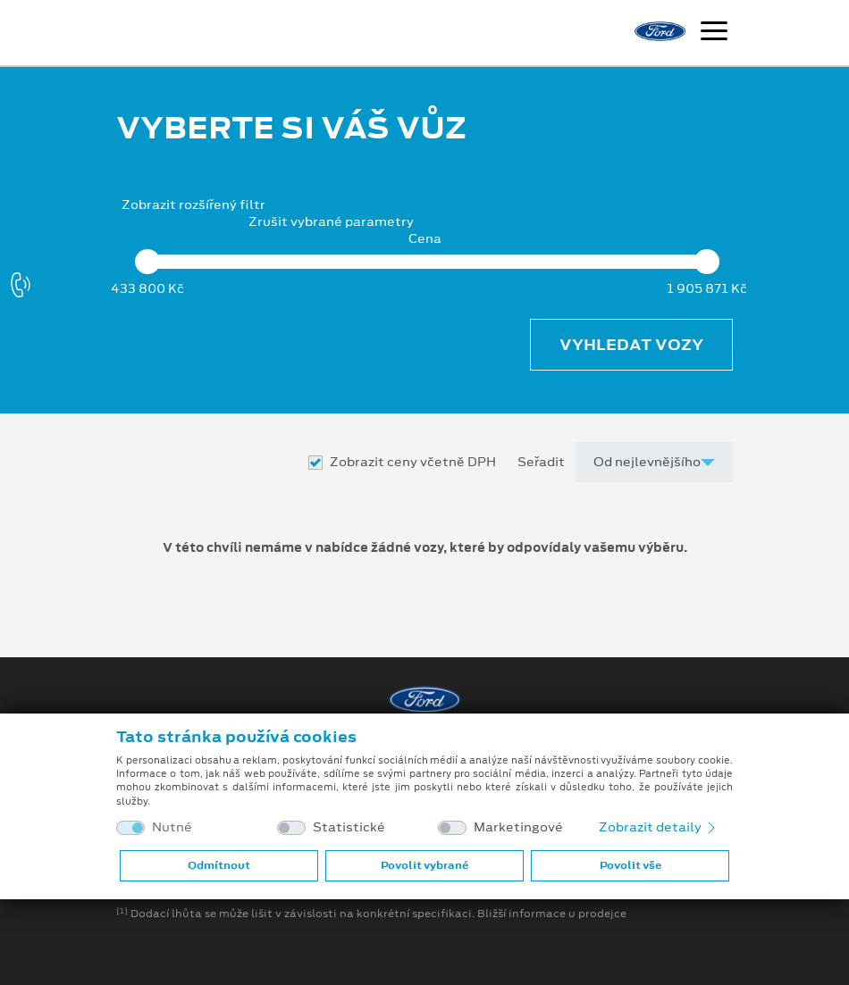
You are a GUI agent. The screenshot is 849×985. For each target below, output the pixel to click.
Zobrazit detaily (659, 827)
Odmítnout (219, 865)
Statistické (349, 827)
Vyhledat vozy (631, 344)
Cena (424, 238)
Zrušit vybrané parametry (331, 221)
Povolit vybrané (424, 865)
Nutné (172, 827)
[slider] (147, 261)
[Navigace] (714, 33)
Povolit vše (630, 865)
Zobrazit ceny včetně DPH (413, 462)
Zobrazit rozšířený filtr (193, 204)
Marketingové (518, 827)
